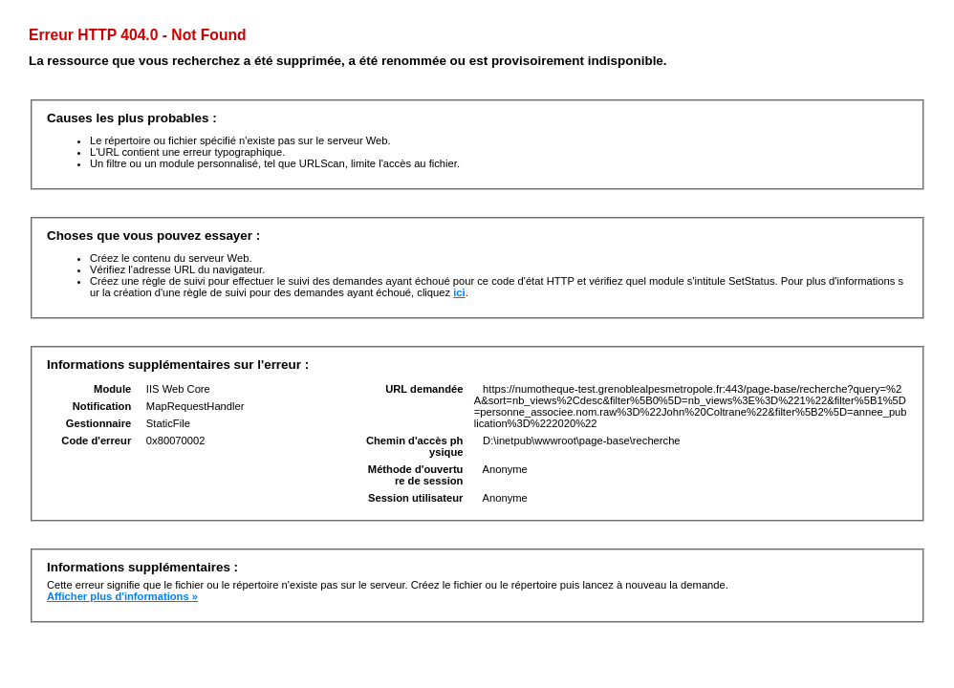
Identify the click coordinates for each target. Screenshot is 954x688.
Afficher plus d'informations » (122, 596)
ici (459, 292)
